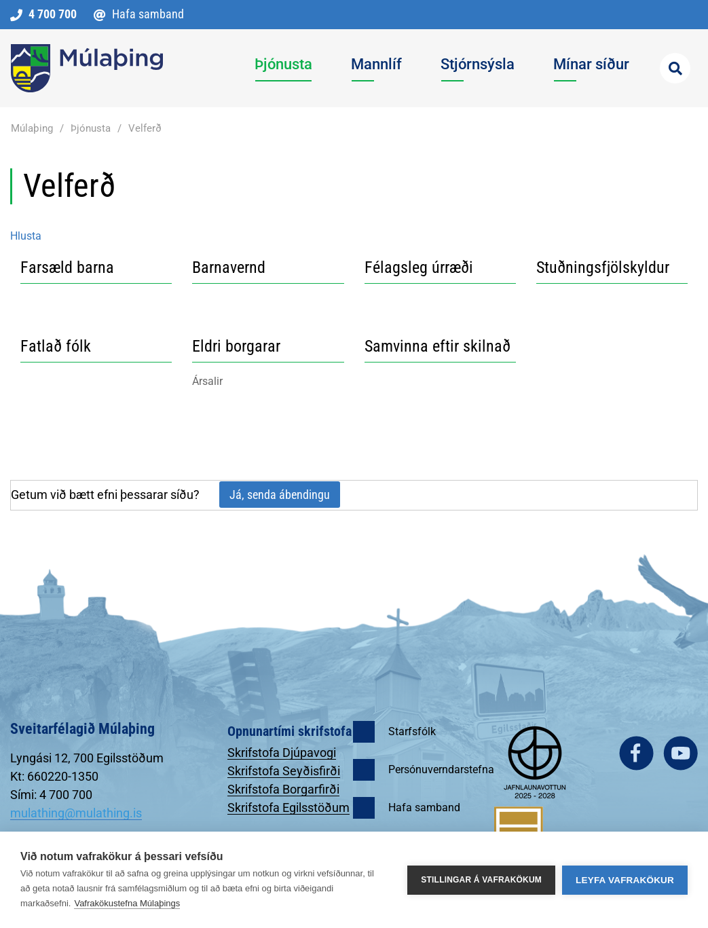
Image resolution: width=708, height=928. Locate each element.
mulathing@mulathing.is (76, 813)
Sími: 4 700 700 (51, 794)
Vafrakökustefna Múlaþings (127, 903)
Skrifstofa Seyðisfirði (283, 771)
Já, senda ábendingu (279, 494)
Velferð (145, 128)
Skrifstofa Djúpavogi (281, 752)
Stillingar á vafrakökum (481, 880)
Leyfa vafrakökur (625, 880)
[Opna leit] (675, 68)
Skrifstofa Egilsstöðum (288, 807)
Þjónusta (91, 128)
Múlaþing (32, 128)
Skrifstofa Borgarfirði (283, 789)
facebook (636, 753)
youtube (680, 753)
